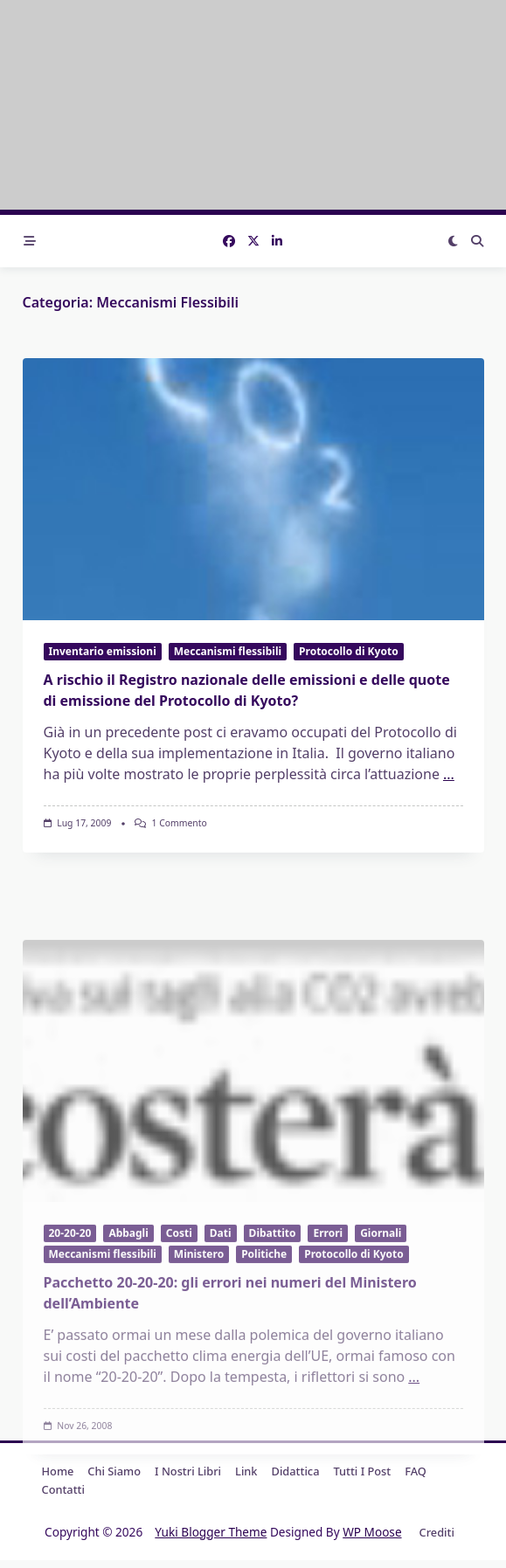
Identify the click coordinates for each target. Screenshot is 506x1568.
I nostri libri (188, 1471)
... (448, 774)
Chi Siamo (114, 1471)
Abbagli (128, 1335)
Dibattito (272, 1335)
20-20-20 (70, 1335)
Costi (179, 1335)
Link (246, 1471)
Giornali (380, 1335)
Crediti (436, 1532)
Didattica (296, 1471)
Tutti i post (362, 1471)
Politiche (264, 1357)
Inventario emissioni (102, 651)
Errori (328, 1335)
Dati (221, 1335)
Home (58, 1471)
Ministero (199, 1357)
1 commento (178, 823)
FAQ (415, 1471)
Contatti (63, 1489)
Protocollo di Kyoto (349, 651)
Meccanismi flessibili (227, 651)
